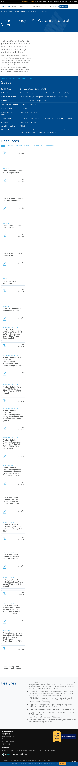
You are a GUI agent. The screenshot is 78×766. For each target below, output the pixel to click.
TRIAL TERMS (34, 760)
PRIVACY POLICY (18, 760)
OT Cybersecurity (30, 750)
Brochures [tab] (10, 145)
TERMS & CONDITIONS (7, 760)
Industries (20, 750)
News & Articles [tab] (49, 145)
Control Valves (34, 11)
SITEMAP (48, 760)
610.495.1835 (6, 744)
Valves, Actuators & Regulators (18, 11)
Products (4, 11)
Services (12, 750)
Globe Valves (44, 11)
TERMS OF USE (26, 760)
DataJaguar (51, 750)
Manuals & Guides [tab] (37, 145)
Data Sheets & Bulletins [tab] (22, 145)
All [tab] (3, 145)
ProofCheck (42, 750)
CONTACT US (42, 760)
